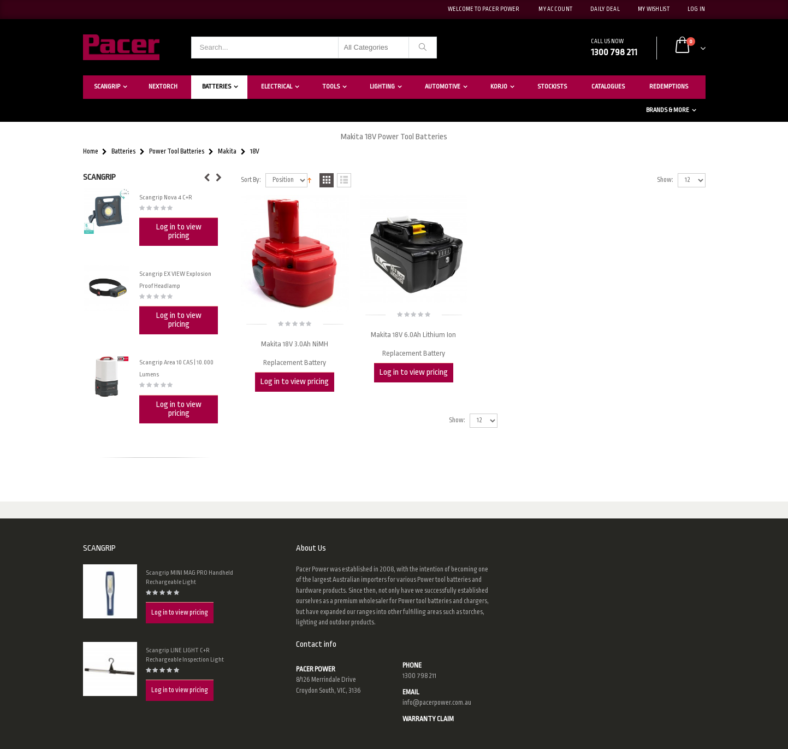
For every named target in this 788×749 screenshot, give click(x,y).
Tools (331, 86)
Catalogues (608, 86)
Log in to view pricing (294, 381)
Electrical (276, 86)
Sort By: (251, 180)
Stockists (552, 86)
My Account (555, 9)
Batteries (216, 86)
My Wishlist (653, 9)
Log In (697, 9)
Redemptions (668, 86)
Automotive (442, 86)
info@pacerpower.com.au (436, 702)
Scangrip (107, 86)
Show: (665, 180)
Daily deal (605, 9)
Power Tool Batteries (176, 152)
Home (90, 152)
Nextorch (163, 86)
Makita (227, 152)
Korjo (498, 86)
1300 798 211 (419, 676)
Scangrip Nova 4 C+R (165, 197)
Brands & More (667, 110)
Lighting (382, 86)
